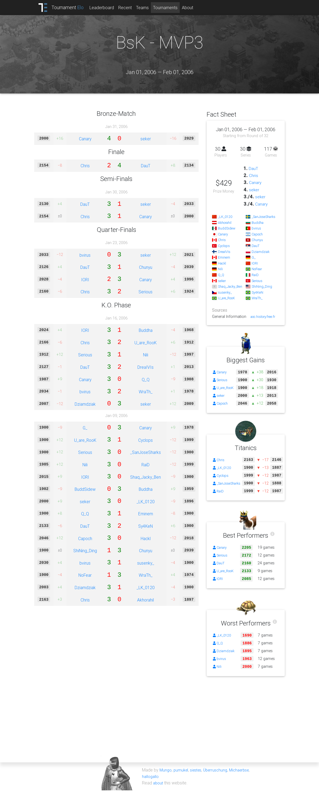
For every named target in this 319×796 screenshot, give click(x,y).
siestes (198, 775)
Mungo (166, 775)
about (158, 788)
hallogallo (151, 782)
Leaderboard (109, 7)
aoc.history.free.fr (260, 316)
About (194, 7)
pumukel (182, 775)
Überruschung (220, 775)
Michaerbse (246, 775)
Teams (149, 7)
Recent (132, 7)
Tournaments (172, 7)
